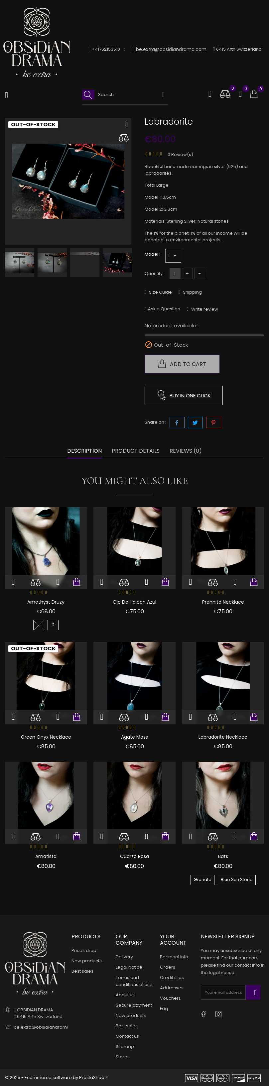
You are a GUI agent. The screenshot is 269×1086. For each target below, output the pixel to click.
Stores (123, 1057)
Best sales (82, 971)
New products (86, 961)
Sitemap (125, 1046)
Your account (173, 940)
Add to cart (182, 364)
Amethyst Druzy (46, 602)
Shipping (192, 292)
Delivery (124, 957)
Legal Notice (129, 967)
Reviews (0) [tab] (186, 451)
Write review (204, 309)
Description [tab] (84, 451)
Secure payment (134, 1005)
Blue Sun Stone (237, 879)
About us (125, 995)
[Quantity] (175, 273)
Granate (202, 879)
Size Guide (160, 292)
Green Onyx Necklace (46, 737)
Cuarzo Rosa (134, 856)
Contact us (127, 1036)
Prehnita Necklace (223, 602)
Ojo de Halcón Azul (134, 602)
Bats (223, 856)
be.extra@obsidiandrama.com (169, 49)
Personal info (174, 957)
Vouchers (170, 998)
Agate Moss (134, 737)
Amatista (46, 856)
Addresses (172, 988)
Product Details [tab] (136, 451)
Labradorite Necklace (223, 737)
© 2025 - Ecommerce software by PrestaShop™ (56, 1077)
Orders (167, 967)
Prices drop (83, 950)
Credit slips (172, 977)
